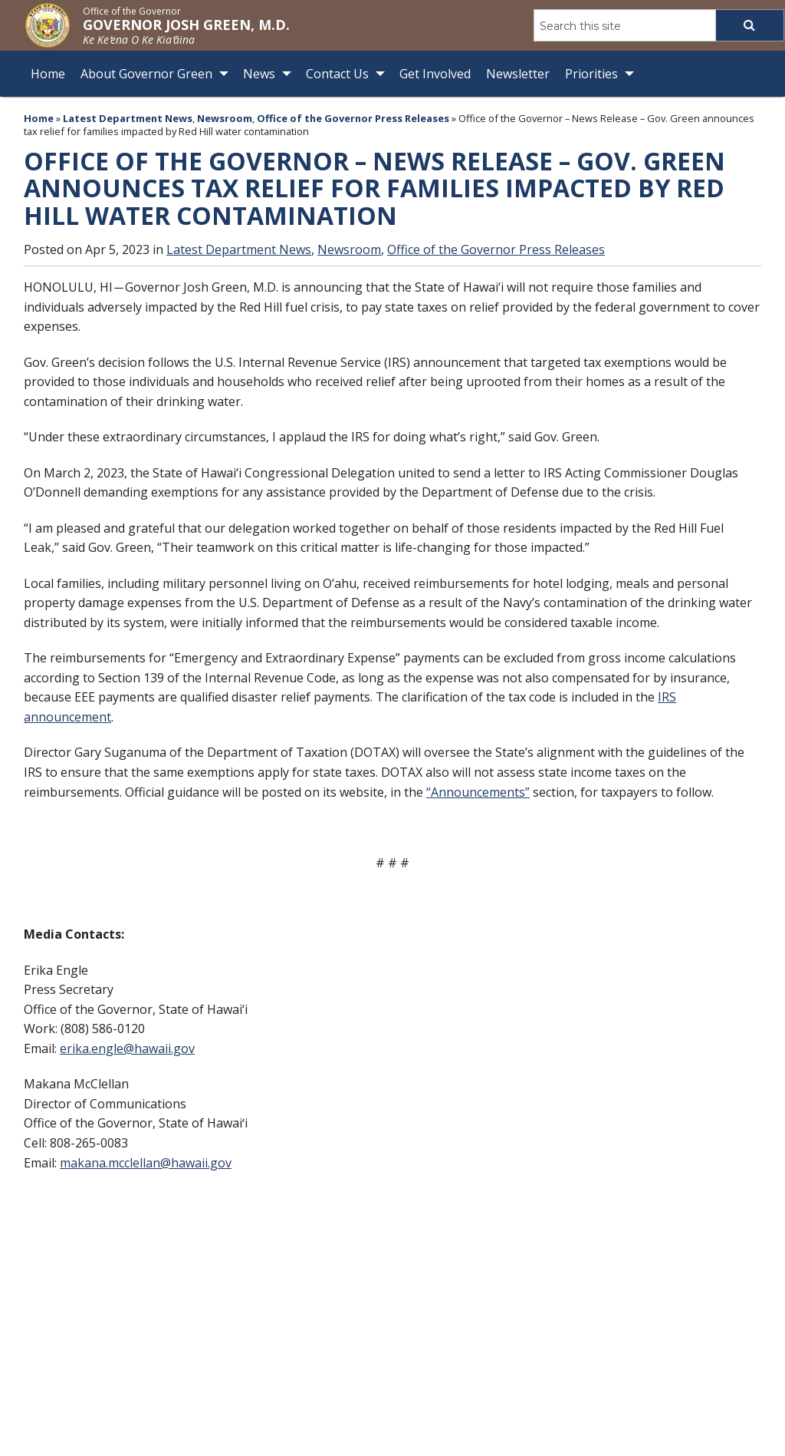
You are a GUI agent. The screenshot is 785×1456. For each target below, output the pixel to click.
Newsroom (224, 118)
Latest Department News (127, 118)
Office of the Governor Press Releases (353, 118)
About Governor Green (146, 73)
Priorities (591, 73)
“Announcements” (478, 791)
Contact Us (337, 73)
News (259, 73)
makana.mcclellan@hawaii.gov (146, 1162)
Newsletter (518, 73)
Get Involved (435, 73)
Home (48, 73)
